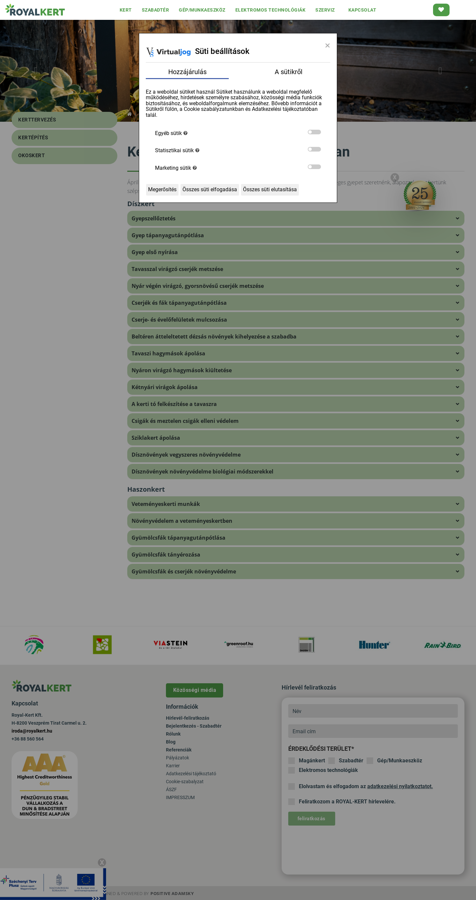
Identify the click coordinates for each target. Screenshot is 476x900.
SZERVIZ (325, 10)
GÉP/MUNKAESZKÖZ (202, 10)
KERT (126, 10)
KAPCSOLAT (362, 10)
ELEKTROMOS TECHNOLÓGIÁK (270, 10)
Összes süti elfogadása (209, 189)
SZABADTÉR (155, 10)
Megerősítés (162, 189)
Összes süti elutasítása (270, 189)
